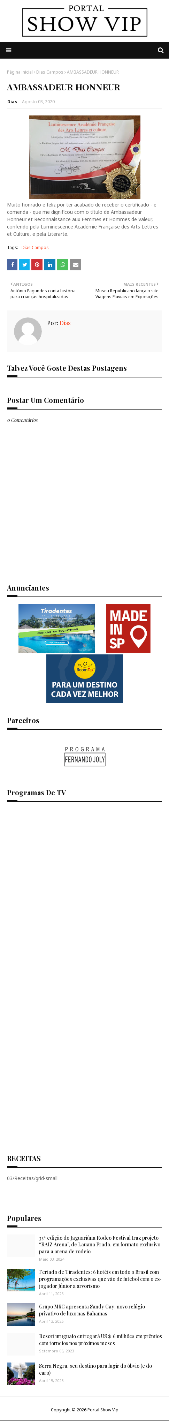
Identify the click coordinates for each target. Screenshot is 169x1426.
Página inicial (20, 72)
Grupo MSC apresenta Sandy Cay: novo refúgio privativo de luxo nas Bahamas (92, 1310)
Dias (12, 102)
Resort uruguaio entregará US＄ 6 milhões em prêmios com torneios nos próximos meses (100, 1339)
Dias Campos (49, 72)
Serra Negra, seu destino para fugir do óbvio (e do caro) (95, 1369)
